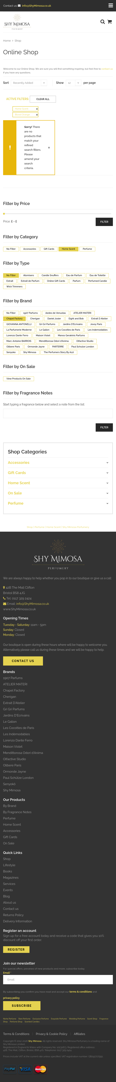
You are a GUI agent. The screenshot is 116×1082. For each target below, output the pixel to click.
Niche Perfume (9, 1019)
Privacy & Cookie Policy (51, 1034)
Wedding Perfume (77, 1019)
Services (9, 884)
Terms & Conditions (16, 1034)
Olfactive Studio (14, 759)
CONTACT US (23, 661)
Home (7, 40)
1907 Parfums (13, 678)
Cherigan (9, 697)
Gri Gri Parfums (14, 709)
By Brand (9, 806)
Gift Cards (10, 837)
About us (9, 902)
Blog (6, 896)
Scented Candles (32, 1021)
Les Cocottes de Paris (18, 728)
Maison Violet (12, 747)
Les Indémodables (16, 734)
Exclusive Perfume (41, 1019)
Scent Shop (92, 1019)
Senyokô (9, 784)
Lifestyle (9, 865)
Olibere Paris (12, 765)
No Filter (11, 249)
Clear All (42, 99)
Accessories (11, 831)
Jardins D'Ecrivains (16, 715)
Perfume (40, 527)
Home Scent (53, 527)
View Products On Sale (18, 378)
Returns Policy (13, 915)
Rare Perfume (24, 1019)
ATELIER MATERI (15, 684)
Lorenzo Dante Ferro (17, 740)
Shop (18, 40)
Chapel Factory (14, 690)
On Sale (8, 843)
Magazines (10, 877)
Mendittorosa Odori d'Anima (23, 753)
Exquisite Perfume (59, 1019)
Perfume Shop (16, 1021)
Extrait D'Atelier (14, 703)
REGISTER (16, 949)
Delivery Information (17, 921)
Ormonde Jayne (14, 771)
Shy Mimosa (12, 790)
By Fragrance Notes (17, 812)
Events (8, 890)
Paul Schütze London (18, 778)
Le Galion (10, 722)
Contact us (10, 909)
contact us (107, 68)
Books (7, 871)
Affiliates (79, 1034)
